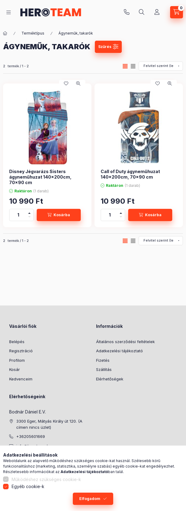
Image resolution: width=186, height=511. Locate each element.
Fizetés (103, 360)
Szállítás (104, 369)
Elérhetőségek (109, 378)
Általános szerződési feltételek (125, 341)
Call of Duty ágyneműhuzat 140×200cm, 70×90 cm (130, 174)
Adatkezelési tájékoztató (119, 350)
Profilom (17, 360)
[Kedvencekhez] (66, 83)
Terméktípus (32, 33)
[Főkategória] (5, 33)
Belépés (16, 341)
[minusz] (29, 218)
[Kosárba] (59, 215)
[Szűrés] (108, 47)
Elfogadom (89, 498)
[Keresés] (142, 12)
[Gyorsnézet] (78, 83)
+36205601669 (126, 12)
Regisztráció (21, 350)
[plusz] (29, 212)
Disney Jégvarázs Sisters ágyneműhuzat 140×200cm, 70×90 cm (40, 177)
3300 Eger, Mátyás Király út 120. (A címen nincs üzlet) (49, 424)
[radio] (133, 66)
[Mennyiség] (18, 215)
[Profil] (157, 12)
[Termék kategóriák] (8, 12)
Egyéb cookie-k (28, 486)
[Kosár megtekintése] (176, 12)
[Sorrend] (161, 66)
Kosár (14, 369)
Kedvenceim (20, 378)
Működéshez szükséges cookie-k (46, 479)
